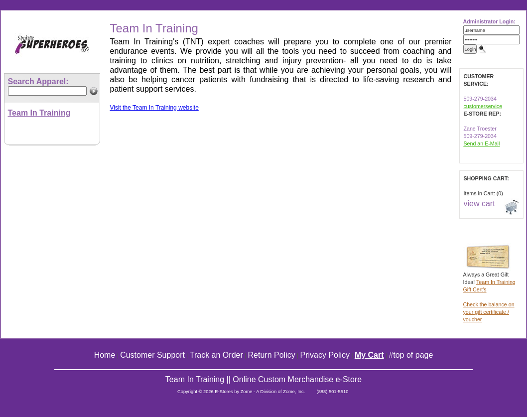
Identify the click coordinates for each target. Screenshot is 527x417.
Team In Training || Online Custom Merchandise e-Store (263, 379)
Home (105, 355)
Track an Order (216, 355)
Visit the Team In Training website (154, 107)
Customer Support (152, 355)
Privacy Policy (325, 355)
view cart (479, 203)
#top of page (411, 355)
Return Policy (271, 355)
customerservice (483, 106)
